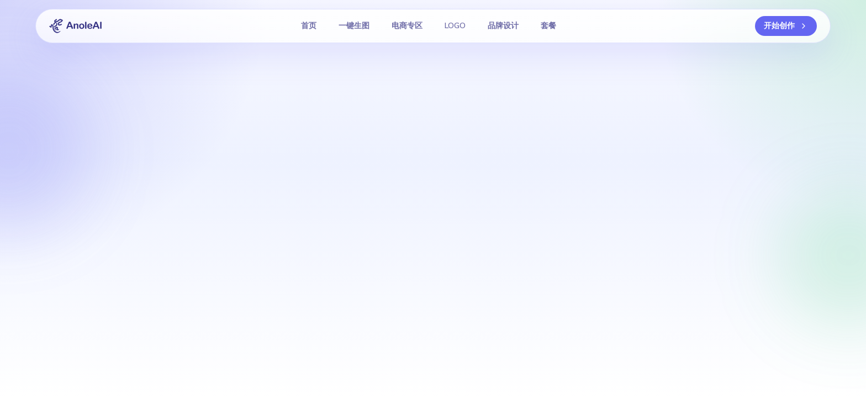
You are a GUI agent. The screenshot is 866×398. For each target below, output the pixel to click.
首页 (308, 25)
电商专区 (407, 25)
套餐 (548, 25)
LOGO (455, 25)
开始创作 (786, 25)
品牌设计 (503, 25)
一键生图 (354, 25)
